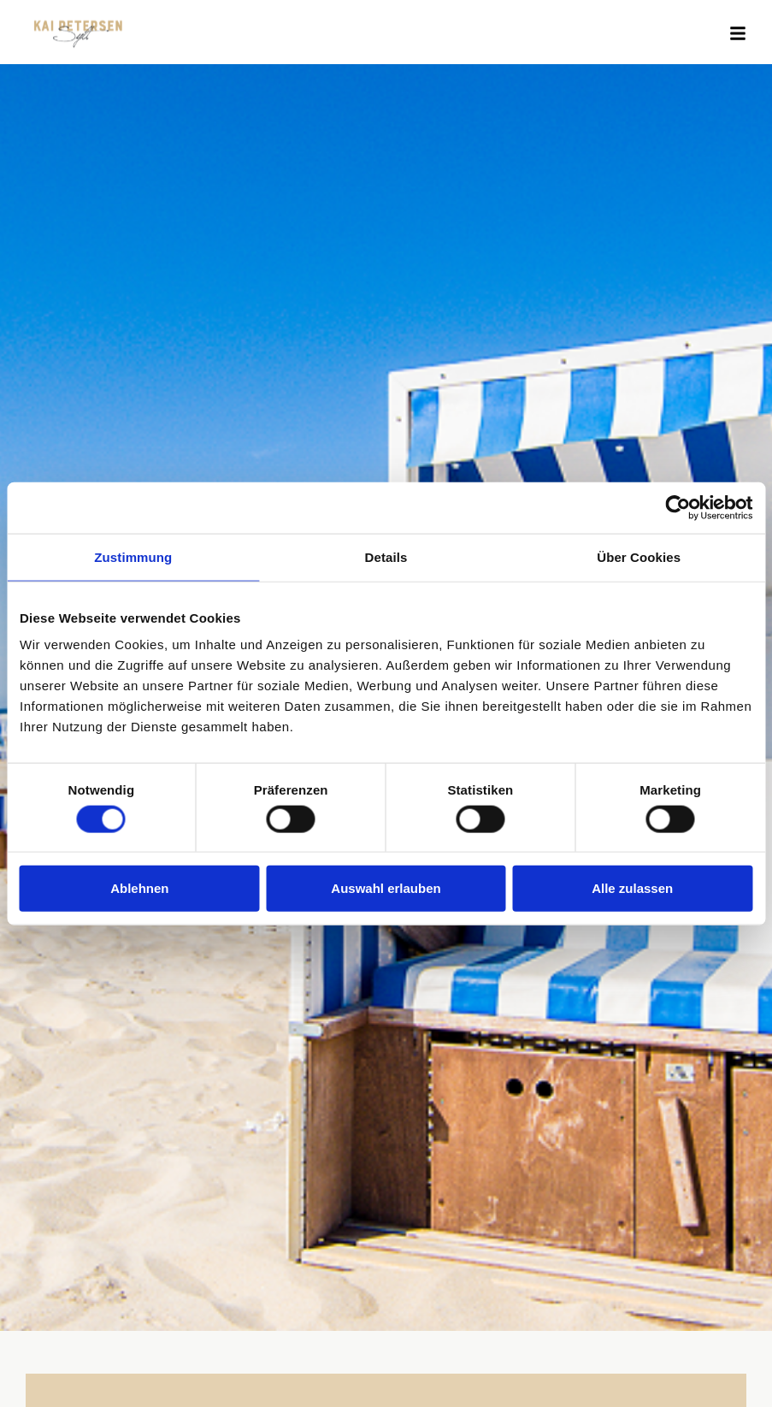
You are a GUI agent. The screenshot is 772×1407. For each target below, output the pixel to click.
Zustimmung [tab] (133, 556)
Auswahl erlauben (385, 888)
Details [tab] (386, 556)
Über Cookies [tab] (639, 556)
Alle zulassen (632, 888)
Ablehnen (139, 888)
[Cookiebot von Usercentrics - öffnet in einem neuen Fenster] (677, 507)
